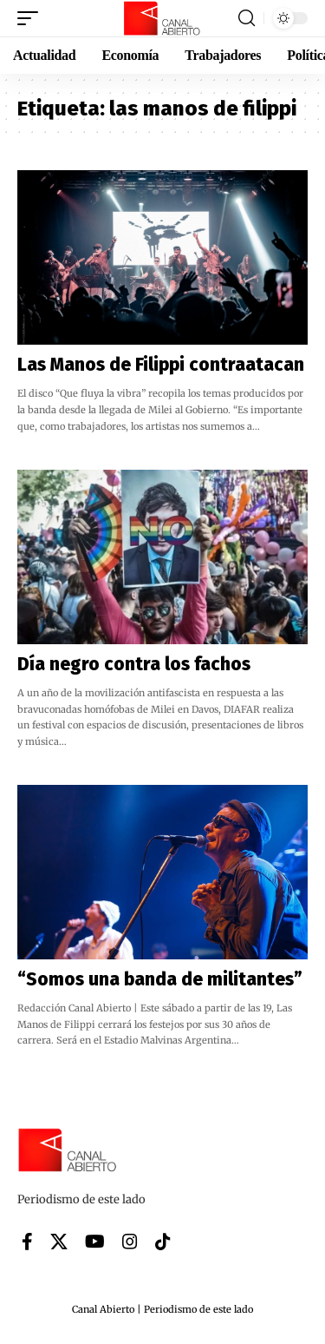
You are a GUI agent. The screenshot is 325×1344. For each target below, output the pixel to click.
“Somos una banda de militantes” (159, 979)
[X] (59, 1241)
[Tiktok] (163, 1241)
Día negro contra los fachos (133, 664)
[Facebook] (27, 1241)
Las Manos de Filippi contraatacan (160, 364)
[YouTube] (95, 1241)
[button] (32, 18)
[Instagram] (130, 1241)
